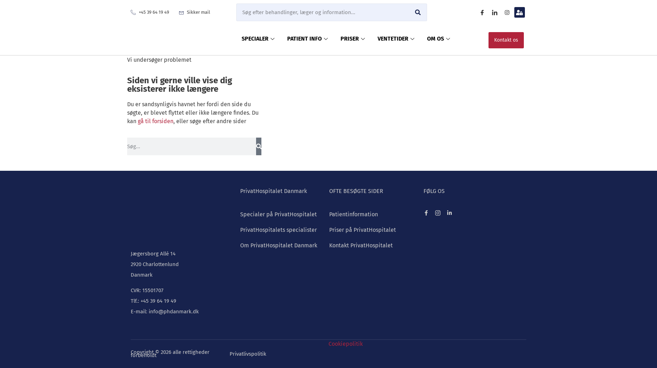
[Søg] (418, 12)
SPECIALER (258, 38)
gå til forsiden (155, 121)
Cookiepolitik (345, 343)
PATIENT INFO (307, 38)
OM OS (438, 38)
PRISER (353, 38)
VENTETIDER (396, 38)
